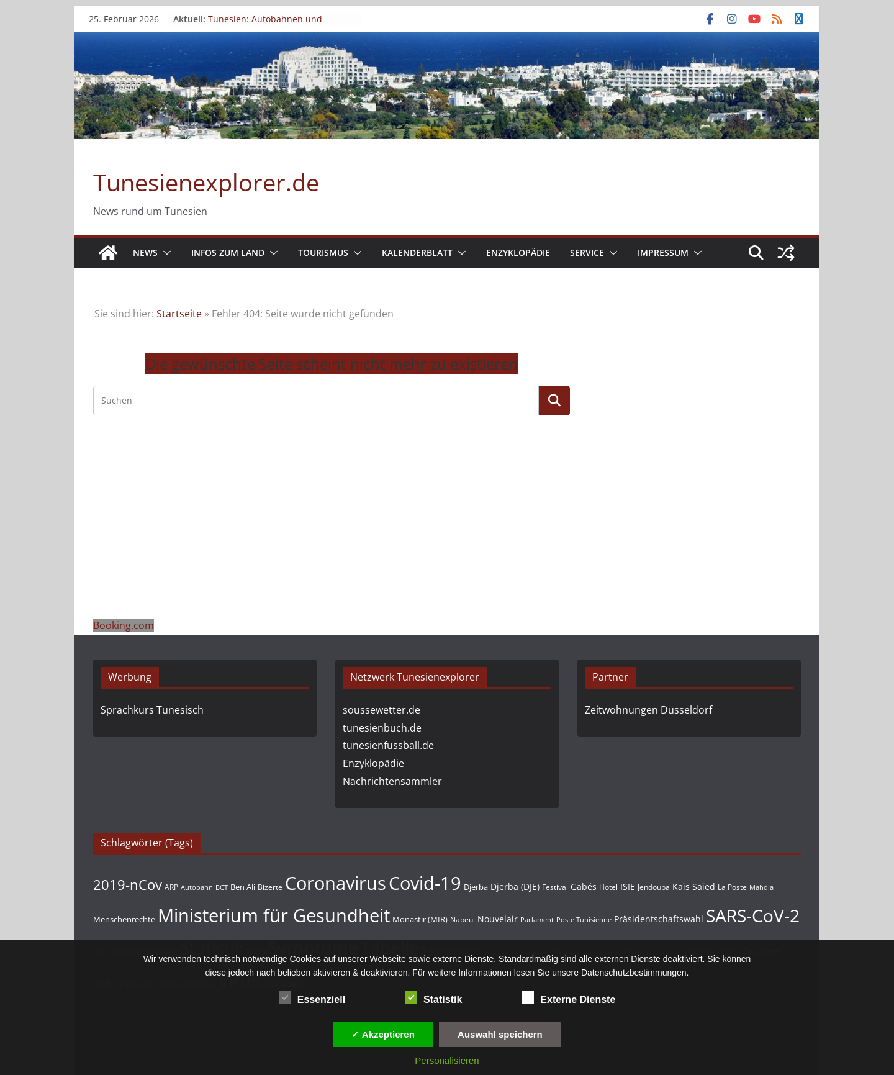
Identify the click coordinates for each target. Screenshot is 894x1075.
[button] (164, 252)
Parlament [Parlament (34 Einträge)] (537, 919)
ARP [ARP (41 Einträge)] (171, 887)
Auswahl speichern (500, 1034)
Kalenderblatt (417, 252)
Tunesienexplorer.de (206, 182)
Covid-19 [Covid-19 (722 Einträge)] (425, 883)
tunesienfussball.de (388, 745)
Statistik (433, 998)
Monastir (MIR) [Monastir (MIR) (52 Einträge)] (420, 919)
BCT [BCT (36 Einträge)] (221, 887)
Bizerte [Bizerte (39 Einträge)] (270, 887)
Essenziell (312, 998)
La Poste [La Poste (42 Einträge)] (732, 887)
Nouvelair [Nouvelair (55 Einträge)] (497, 919)
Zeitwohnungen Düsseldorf (648, 710)
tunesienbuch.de (382, 728)
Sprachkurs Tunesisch (152, 710)
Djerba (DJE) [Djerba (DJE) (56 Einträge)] (515, 886)
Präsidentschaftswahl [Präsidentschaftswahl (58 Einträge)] (658, 919)
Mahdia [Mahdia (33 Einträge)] (761, 887)
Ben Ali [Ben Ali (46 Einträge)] (242, 886)
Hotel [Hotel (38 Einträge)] (608, 887)
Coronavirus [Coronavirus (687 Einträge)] (335, 883)
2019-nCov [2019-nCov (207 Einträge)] (127, 885)
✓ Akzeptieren (383, 1034)
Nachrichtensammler (392, 781)
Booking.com (123, 625)
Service (587, 252)
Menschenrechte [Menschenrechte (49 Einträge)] (124, 919)
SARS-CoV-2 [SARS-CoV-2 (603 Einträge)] (753, 915)
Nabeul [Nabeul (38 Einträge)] (462, 919)
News (145, 252)
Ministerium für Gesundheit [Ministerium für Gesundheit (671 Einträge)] (274, 915)
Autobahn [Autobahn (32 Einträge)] (197, 887)
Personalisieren (447, 1060)
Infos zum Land (227, 252)
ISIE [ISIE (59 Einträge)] (627, 886)
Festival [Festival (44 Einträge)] (555, 887)
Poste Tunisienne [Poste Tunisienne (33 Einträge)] (584, 919)
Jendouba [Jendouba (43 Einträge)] (654, 887)
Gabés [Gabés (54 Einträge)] (584, 886)
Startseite (179, 313)
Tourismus (323, 252)
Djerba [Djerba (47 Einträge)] (476, 886)
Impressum (663, 252)
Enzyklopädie (518, 252)
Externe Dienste (568, 998)
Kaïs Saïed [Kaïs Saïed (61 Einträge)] (693, 886)
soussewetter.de (381, 710)
